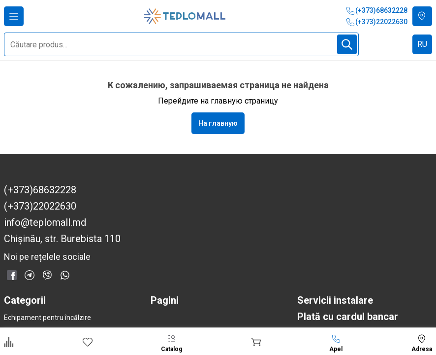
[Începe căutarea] (347, 44)
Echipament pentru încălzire (47, 317)
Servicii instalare (335, 300)
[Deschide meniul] (14, 16)
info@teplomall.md (45, 222)
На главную (218, 123)
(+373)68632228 (376, 11)
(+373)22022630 (376, 22)
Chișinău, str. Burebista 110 (62, 239)
